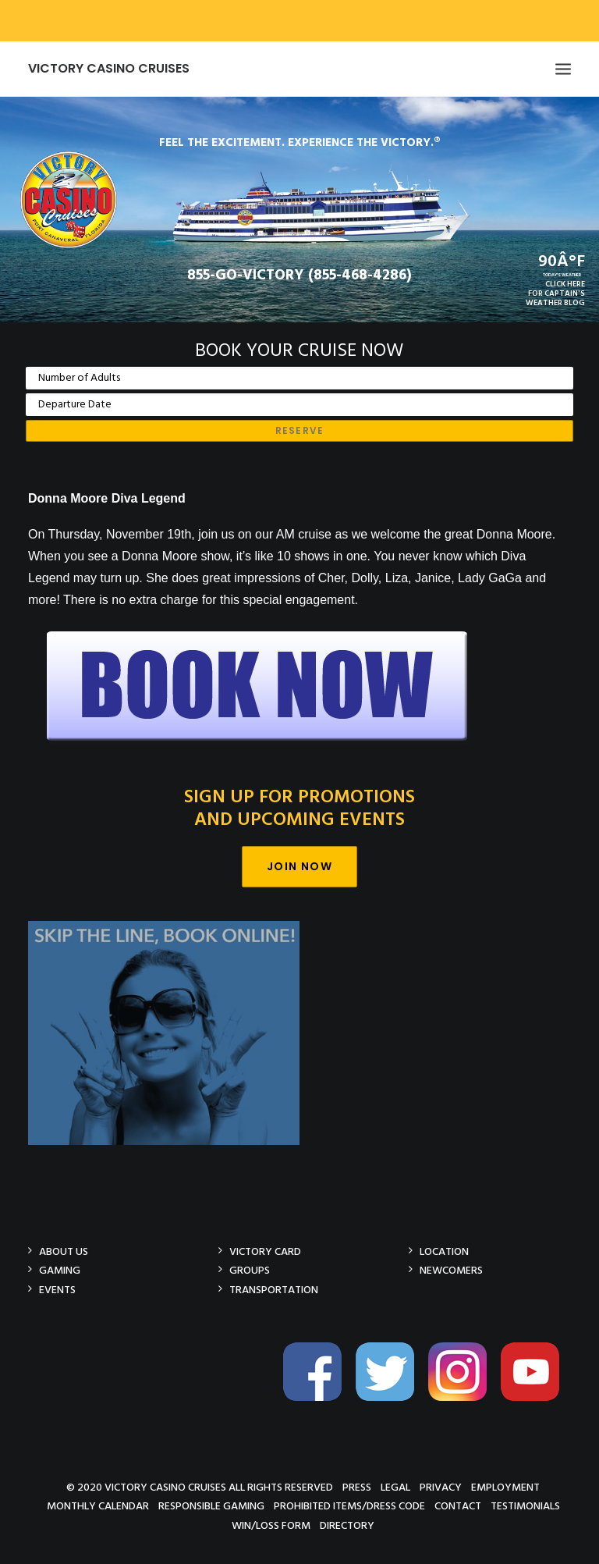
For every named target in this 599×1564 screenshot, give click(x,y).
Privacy (441, 1487)
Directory (347, 1525)
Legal (395, 1487)
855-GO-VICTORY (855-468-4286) (299, 275)
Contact (457, 1505)
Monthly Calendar (98, 1505)
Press (356, 1487)
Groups (249, 1270)
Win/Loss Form (271, 1525)
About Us (63, 1251)
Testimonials (525, 1505)
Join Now (299, 866)
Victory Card (265, 1251)
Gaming (59, 1270)
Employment (505, 1487)
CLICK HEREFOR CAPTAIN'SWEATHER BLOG (555, 293)
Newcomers (451, 1270)
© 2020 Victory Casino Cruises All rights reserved (199, 1487)
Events (57, 1289)
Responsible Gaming (211, 1505)
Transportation (273, 1289)
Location (444, 1251)
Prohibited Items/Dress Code (349, 1505)
